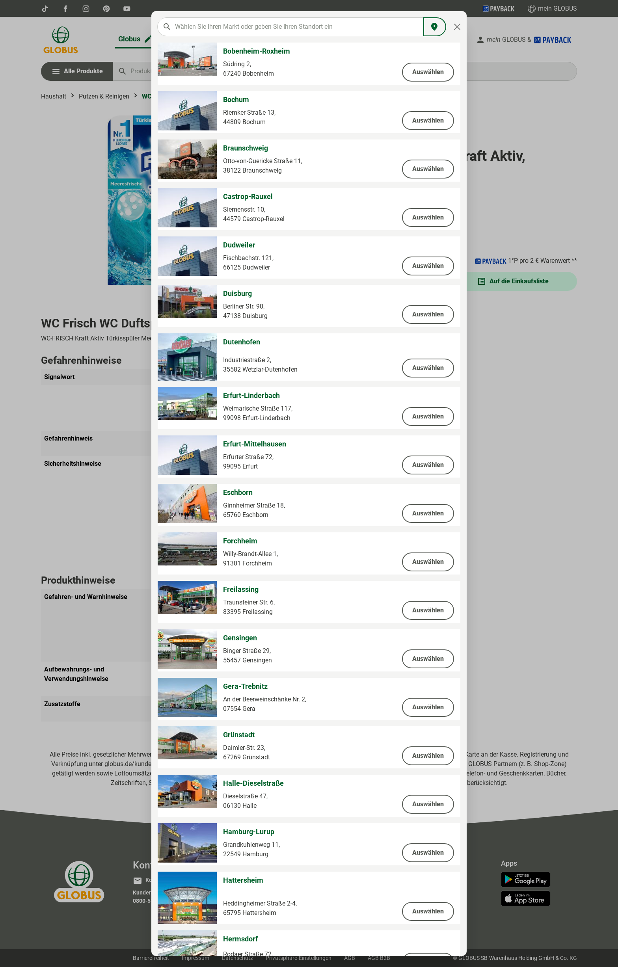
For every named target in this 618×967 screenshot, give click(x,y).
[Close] (457, 27)
